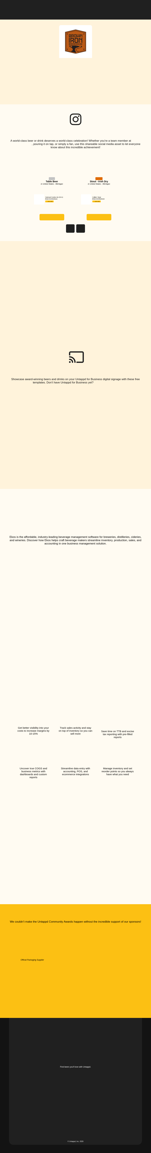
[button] (139, 7)
